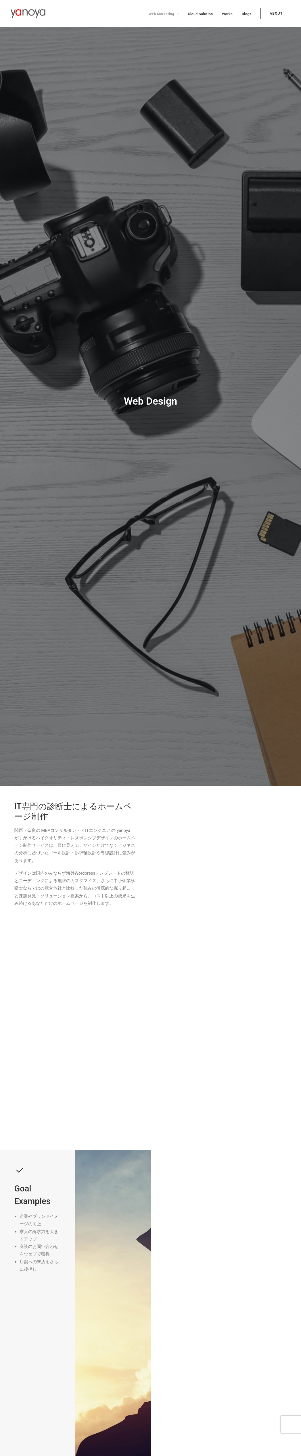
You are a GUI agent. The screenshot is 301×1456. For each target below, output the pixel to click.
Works (227, 14)
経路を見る (33, 1085)
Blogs (247, 14)
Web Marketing (164, 14)
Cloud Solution (200, 14)
